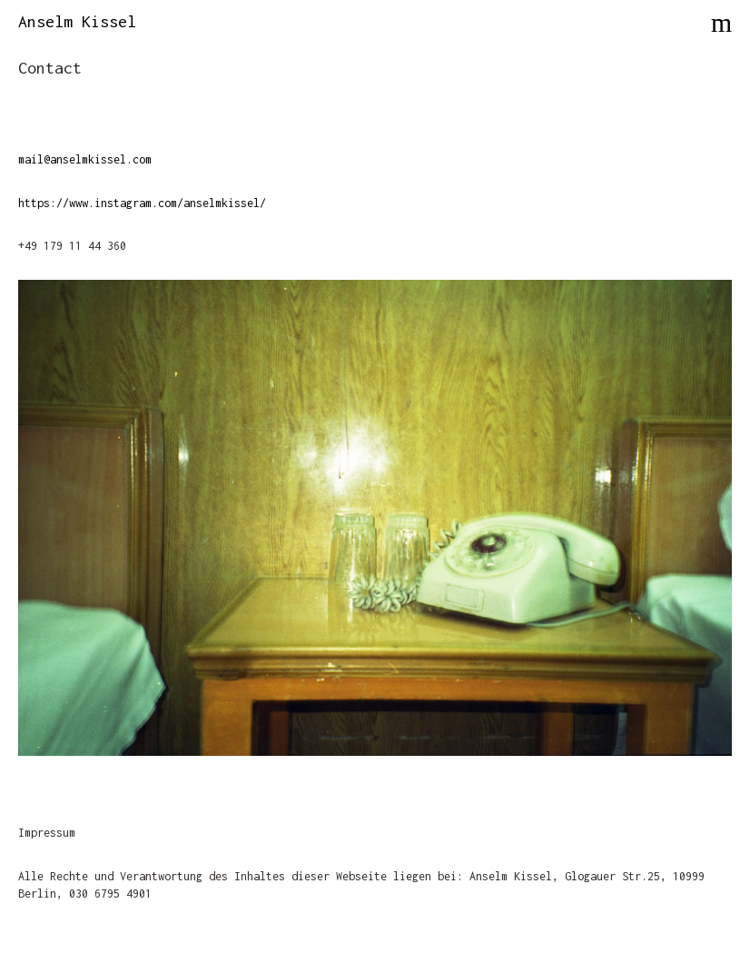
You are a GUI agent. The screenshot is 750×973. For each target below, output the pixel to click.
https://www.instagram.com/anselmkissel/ (142, 203)
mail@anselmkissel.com (85, 159)
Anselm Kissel (77, 21)
